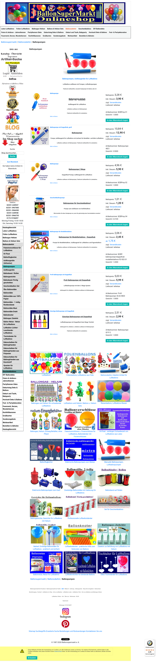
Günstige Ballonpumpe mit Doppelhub (62, 311)
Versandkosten (115, 102)
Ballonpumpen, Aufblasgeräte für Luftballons (79, 79)
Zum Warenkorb (12, 162)
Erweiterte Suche (52, 631)
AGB (62, 588)
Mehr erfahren (54, 116)
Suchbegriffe (41, 631)
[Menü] (153, 640)
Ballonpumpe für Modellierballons (61, 231)
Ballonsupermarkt (9, 42)
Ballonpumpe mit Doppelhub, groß (61, 127)
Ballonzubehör (24, 42)
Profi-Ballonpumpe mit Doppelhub (61, 274)
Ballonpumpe (54, 93)
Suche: (12, 149)
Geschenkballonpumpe (57, 197)
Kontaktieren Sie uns (94, 631)
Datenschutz (58, 651)
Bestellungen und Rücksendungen (73, 631)
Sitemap (32, 631)
